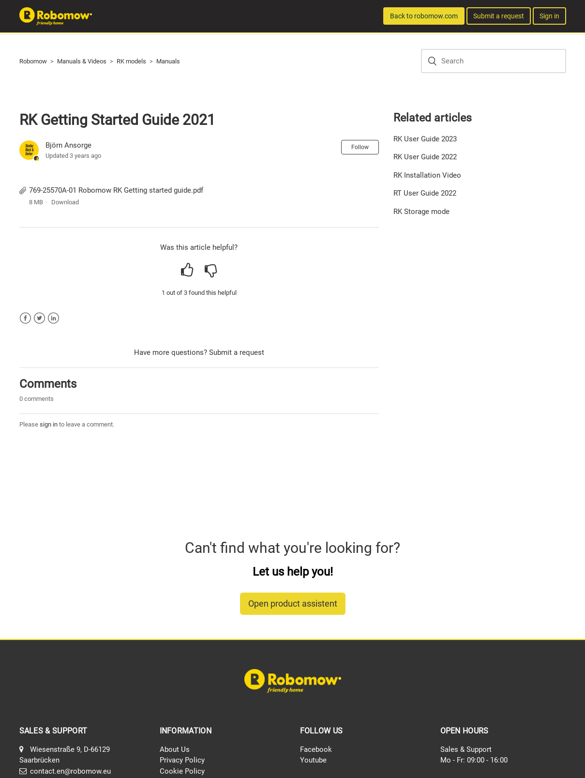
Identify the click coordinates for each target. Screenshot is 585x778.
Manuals (168, 61)
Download (65, 202)
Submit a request (498, 16)
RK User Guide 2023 (425, 139)
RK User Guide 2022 (425, 157)
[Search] (493, 61)
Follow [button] (360, 147)
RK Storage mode (421, 211)
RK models (131, 61)
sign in (49, 424)
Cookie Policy (182, 771)
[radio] (187, 270)
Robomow (33, 61)
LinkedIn (53, 318)
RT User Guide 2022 (424, 193)
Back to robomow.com (424, 16)
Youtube (313, 760)
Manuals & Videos (81, 61)
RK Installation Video (427, 175)
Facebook (25, 318)
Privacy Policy (182, 760)
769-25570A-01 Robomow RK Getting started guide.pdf (116, 190)
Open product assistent (292, 603)
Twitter (39, 318)
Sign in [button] (549, 16)
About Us (175, 749)
